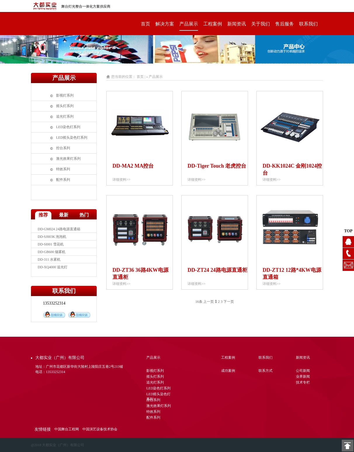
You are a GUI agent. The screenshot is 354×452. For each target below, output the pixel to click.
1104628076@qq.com (348, 265)
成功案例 (228, 371)
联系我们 (308, 23)
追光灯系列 (65, 116)
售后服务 (284, 23)
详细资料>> (121, 180)
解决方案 (164, 23)
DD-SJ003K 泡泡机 (52, 237)
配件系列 (63, 180)
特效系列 (63, 169)
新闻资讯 (236, 23)
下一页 (228, 302)
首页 (145, 23)
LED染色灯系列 (68, 127)
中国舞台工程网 (66, 429)
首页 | (141, 77)
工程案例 (212, 23)
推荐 (43, 214)
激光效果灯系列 (68, 159)
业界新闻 (303, 376)
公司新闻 (303, 371)
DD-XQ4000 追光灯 (52, 267)
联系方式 (265, 371)
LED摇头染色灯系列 (71, 137)
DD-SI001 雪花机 (51, 244)
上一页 (208, 302)
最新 (63, 214)
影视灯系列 (65, 95)
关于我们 (260, 23)
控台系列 (63, 148)
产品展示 (188, 23)
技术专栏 (303, 382)
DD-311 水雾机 (49, 259)
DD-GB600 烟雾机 (51, 252)
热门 (84, 214)
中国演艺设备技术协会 (99, 429)
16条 (198, 302)
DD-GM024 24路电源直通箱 (59, 229)
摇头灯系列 (65, 106)
